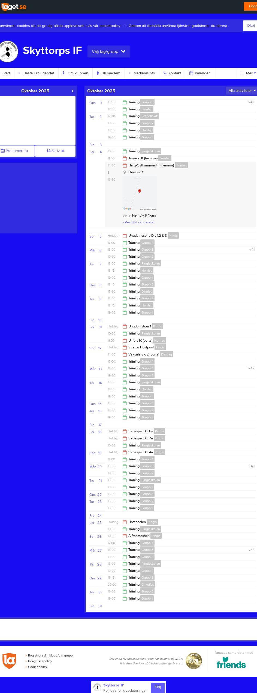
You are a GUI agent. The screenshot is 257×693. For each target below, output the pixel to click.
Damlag (146, 109)
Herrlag (146, 130)
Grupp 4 (147, 243)
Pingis (173, 235)
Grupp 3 (147, 102)
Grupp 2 (147, 123)
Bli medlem (108, 73)
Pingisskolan (150, 151)
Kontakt (172, 73)
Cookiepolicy (36, 667)
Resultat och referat (139, 222)
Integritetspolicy (39, 661)
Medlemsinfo (142, 73)
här (124, 25)
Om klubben (75, 73)
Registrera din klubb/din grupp (49, 655)
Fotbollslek (149, 116)
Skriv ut (55, 150)
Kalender (199, 73)
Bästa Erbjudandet (36, 73)
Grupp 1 (147, 137)
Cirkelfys (147, 584)
